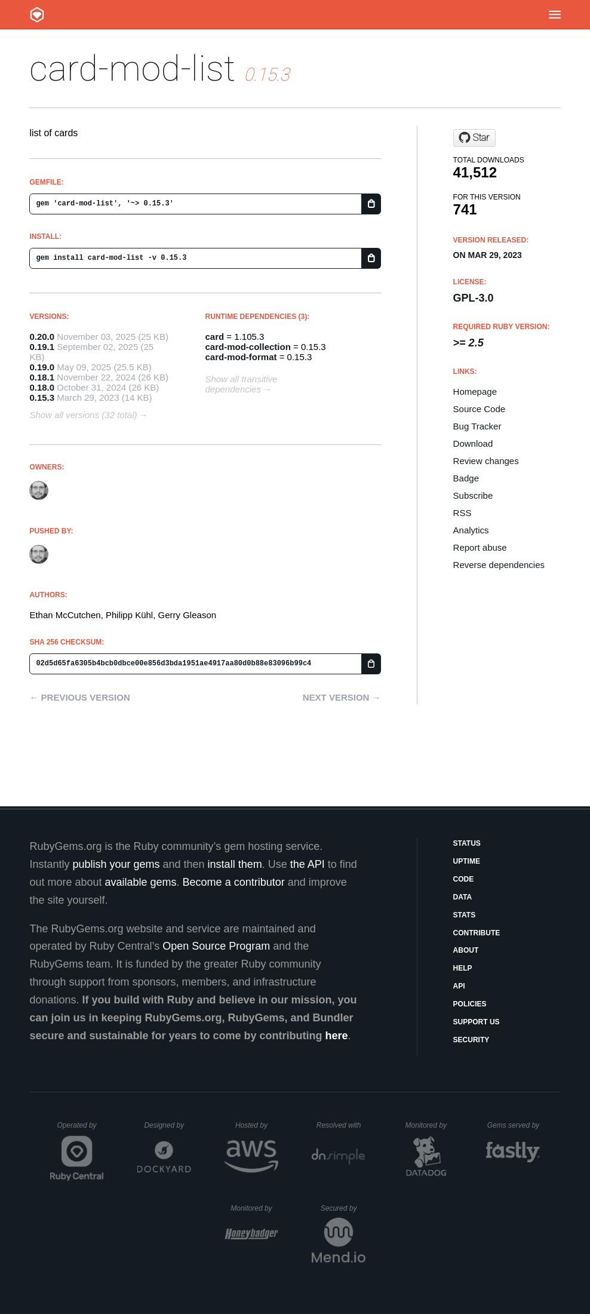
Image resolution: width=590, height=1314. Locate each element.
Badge (466, 478)
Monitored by (429, 1125)
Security (471, 1040)
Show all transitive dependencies (241, 384)
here (336, 1036)
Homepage (475, 391)
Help (462, 968)
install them (235, 864)
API (459, 986)
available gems (141, 882)
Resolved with (340, 1125)
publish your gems (115, 864)
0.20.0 (41, 336)
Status (467, 843)
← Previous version (79, 697)
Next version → (342, 697)
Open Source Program (216, 946)
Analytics (471, 530)
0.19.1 (41, 347)
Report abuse (480, 547)
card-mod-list (132, 68)
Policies (470, 1004)
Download (473, 443)
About (466, 950)
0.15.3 (41, 397)
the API (307, 864)
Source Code (479, 409)
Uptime (466, 861)
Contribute (476, 933)
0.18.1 (41, 377)
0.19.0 (41, 367)
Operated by (80, 1129)
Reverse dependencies (499, 565)
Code (463, 879)
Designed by (167, 1125)
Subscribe (473, 495)
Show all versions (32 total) (83, 415)
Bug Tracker (477, 426)
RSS (462, 513)
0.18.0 (41, 387)
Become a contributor (234, 882)
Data (462, 897)
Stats (464, 915)
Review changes (486, 461)
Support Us (476, 1022)
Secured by (343, 1208)
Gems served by (513, 1125)
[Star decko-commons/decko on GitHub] (474, 138)
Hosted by (256, 1125)
